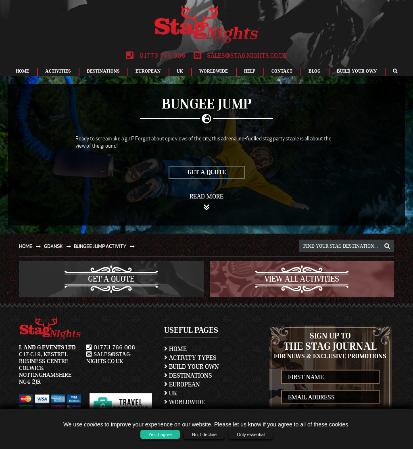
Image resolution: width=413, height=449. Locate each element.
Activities (58, 71)
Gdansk (59, 246)
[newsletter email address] (330, 397)
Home (22, 71)
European (148, 71)
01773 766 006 (155, 55)
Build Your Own (357, 71)
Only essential (251, 434)
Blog (315, 71)
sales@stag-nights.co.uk (240, 55)
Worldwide (213, 71)
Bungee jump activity (106, 246)
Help (249, 71)
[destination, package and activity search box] (346, 246)
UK (180, 71)
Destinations (103, 71)
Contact (281, 71)
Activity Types (190, 357)
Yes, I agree (160, 434)
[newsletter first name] (330, 377)
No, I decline (204, 434)
